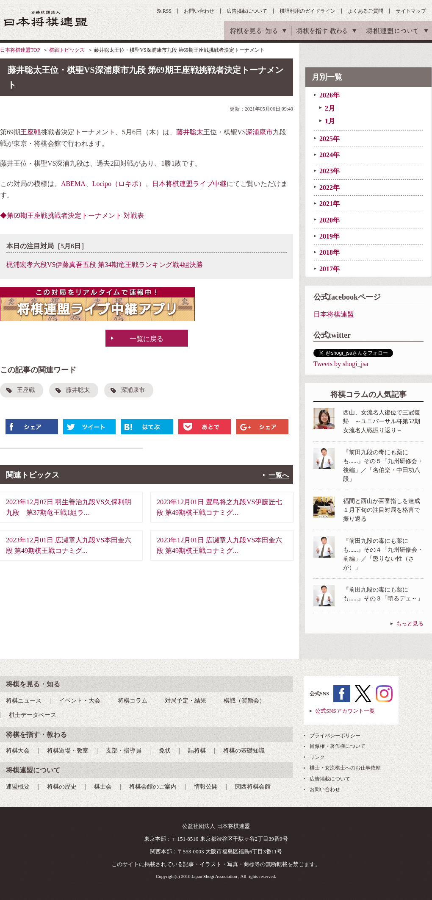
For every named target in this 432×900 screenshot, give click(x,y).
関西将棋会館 (253, 786)
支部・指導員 (123, 750)
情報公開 (206, 786)
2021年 (329, 203)
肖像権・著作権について (338, 746)
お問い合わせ (199, 11)
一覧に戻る (146, 338)
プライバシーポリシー (335, 736)
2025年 (329, 138)
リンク (317, 757)
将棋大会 (18, 750)
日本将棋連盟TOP (20, 50)
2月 (330, 108)
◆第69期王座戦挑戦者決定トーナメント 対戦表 (72, 215)
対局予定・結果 (185, 700)
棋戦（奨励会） (244, 700)
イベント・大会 (79, 700)
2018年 (329, 252)
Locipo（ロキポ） (118, 183)
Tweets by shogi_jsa (340, 363)
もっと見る (410, 623)
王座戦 (30, 132)
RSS (167, 11)
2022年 (329, 187)
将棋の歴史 (62, 786)
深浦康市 (259, 132)
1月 (330, 121)
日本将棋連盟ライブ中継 (189, 183)
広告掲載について (247, 11)
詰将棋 (197, 750)
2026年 (329, 95)
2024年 (329, 154)
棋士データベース (32, 715)
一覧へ (279, 475)
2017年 (329, 268)
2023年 (329, 171)
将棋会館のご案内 (153, 786)
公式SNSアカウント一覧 (345, 711)
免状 (165, 750)
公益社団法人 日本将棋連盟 (46, 18)
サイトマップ (411, 11)
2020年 (329, 220)
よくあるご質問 (365, 11)
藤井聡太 (189, 132)
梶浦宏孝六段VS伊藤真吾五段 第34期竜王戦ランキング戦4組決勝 (104, 264)
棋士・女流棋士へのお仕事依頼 (345, 768)
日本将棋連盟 (333, 314)
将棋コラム (132, 700)
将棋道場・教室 (68, 750)
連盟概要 (18, 786)
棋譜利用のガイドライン (307, 11)
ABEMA (73, 183)
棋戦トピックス (67, 50)
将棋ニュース (24, 700)
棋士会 (103, 786)
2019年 (329, 236)
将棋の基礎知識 (244, 750)
